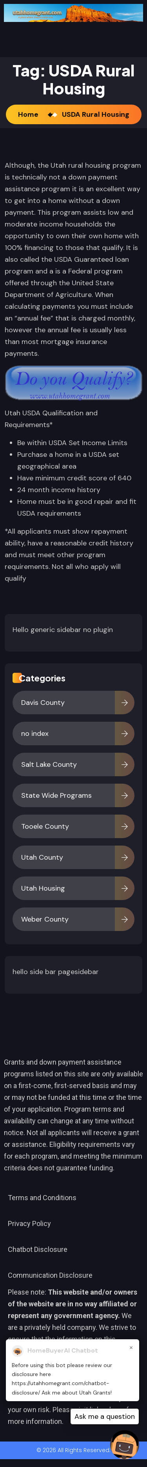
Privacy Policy (29, 1223)
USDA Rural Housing (95, 114)
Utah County (42, 857)
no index (35, 733)
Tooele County (45, 826)
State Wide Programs (56, 795)
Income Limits (104, 442)
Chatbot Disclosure (37, 1249)
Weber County (45, 919)
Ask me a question (104, 1416)
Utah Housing (43, 888)
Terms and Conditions (42, 1198)
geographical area (46, 466)
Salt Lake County (49, 764)
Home (30, 114)
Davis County (43, 702)
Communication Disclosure (50, 1275)
